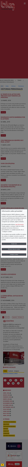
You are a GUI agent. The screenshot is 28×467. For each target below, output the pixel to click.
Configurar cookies (14, 254)
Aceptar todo (14, 243)
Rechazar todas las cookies (14, 249)
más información (19, 224)
